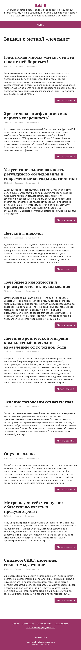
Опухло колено (19, 453)
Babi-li (40, 5)
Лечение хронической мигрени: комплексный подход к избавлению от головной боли (37, 343)
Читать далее (64, 100)
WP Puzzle (44, 644)
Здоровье (19, 66)
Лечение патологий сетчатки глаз (38, 402)
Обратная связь (44, 623)
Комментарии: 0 (32, 122)
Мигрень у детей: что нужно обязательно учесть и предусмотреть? (33, 507)
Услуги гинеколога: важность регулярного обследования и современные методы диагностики (40, 174)
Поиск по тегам (62, 623)
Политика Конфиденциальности (40, 627)
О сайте (15, 623)
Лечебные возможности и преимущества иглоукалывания (37, 284)
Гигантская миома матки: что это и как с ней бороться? (39, 59)
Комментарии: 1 (31, 516)
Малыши (18, 516)
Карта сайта (28, 623)
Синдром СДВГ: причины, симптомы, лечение (30, 562)
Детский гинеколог (23, 233)
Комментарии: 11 (33, 66)
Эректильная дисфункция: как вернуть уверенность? (35, 116)
